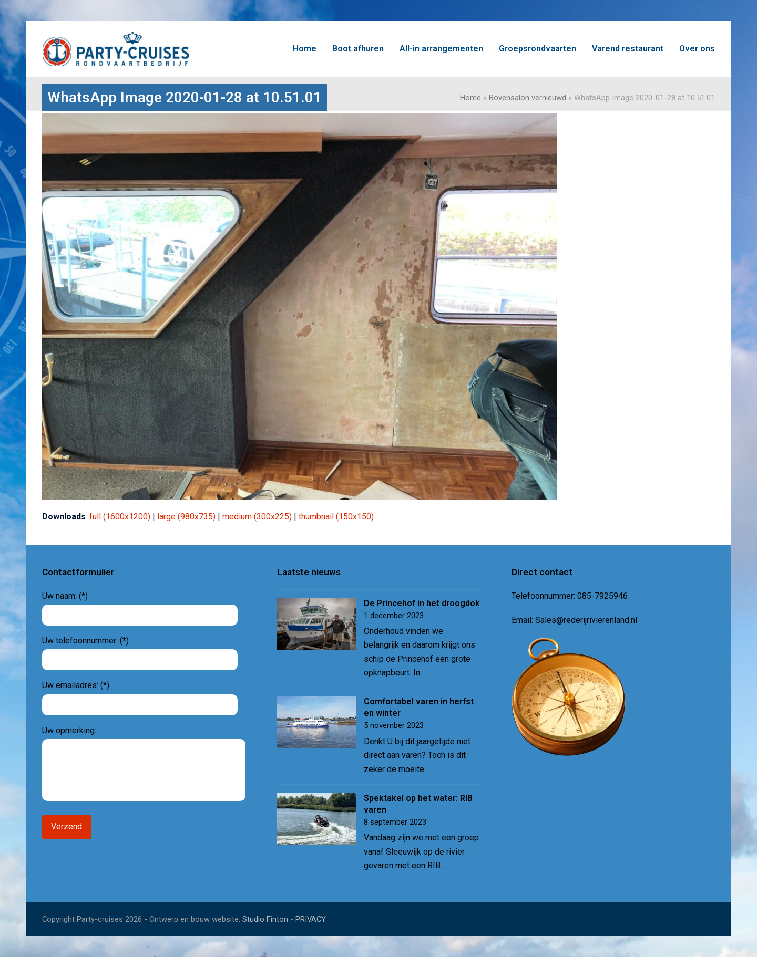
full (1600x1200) (119, 517)
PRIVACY (310, 919)
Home (470, 97)
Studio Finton (265, 919)
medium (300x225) (257, 517)
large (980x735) (186, 517)
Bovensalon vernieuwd (527, 97)
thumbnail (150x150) (336, 517)
